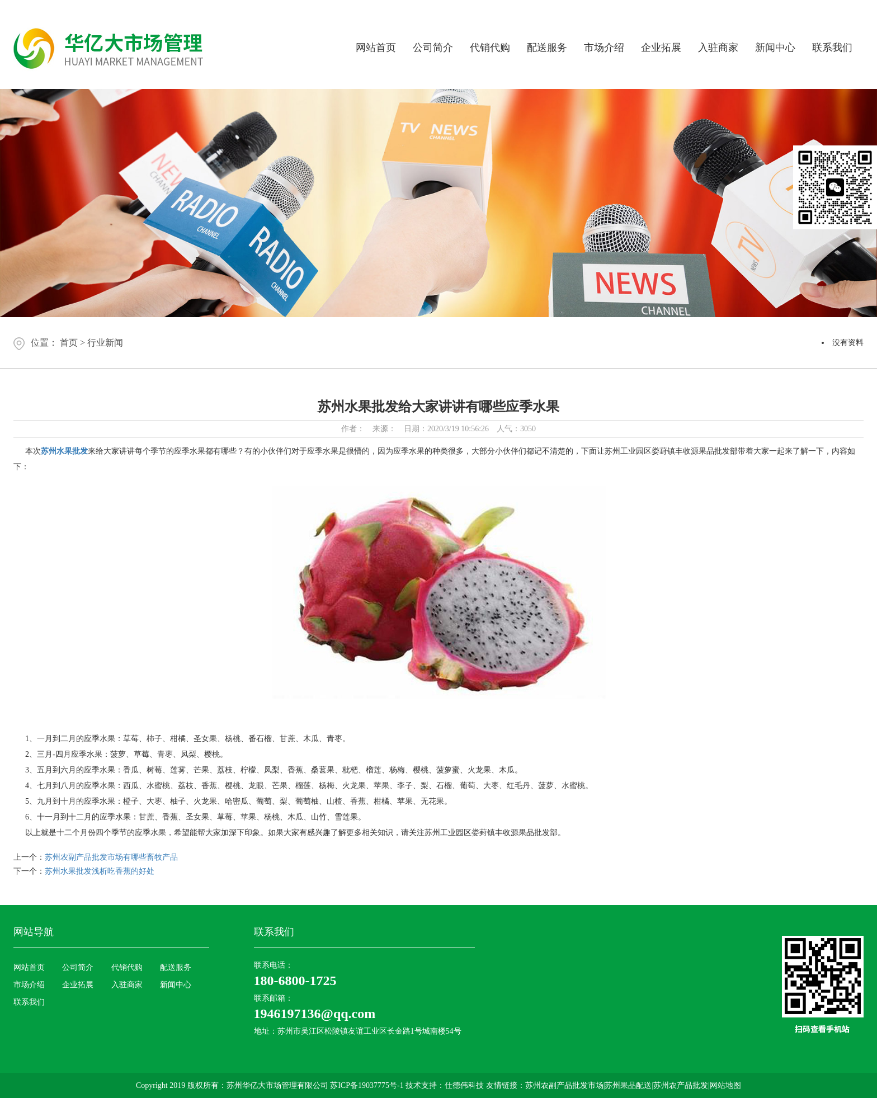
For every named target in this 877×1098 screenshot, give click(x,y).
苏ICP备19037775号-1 (368, 1085)
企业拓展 (661, 47)
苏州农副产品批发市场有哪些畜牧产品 (111, 857)
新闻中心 (775, 47)
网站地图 (725, 1085)
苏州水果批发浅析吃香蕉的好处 (99, 871)
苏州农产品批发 (680, 1085)
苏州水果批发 (64, 451)
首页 (69, 342)
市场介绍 (604, 47)
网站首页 (376, 47)
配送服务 (547, 47)
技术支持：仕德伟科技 (445, 1085)
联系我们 (832, 47)
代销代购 (490, 47)
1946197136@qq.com (315, 1013)
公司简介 (433, 47)
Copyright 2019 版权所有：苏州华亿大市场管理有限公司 (233, 1085)
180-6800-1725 (295, 980)
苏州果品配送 (628, 1085)
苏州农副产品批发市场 (564, 1085)
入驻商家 (718, 47)
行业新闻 (105, 342)
